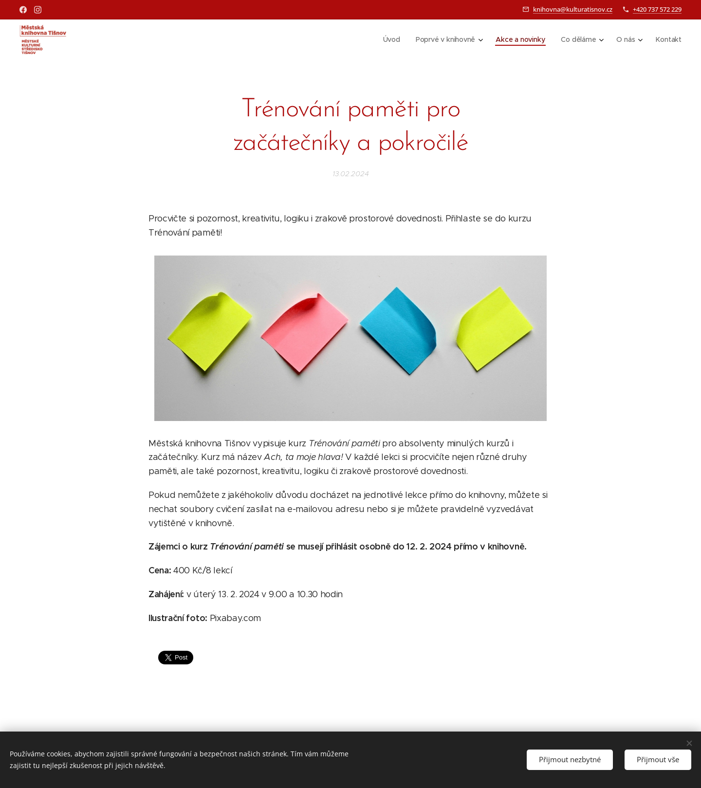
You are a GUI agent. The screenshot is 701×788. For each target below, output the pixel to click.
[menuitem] (392, 39)
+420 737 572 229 (657, 9)
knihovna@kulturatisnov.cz (572, 9)
